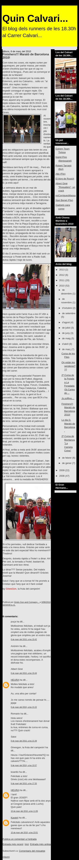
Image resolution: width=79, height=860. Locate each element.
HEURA (15, 679)
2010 (62, 285)
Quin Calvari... (35, 18)
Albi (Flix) (60, 173)
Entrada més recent (13, 844)
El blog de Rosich (64, 178)
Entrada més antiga (40, 844)
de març (66, 349)
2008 (62, 475)
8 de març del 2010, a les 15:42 (24, 639)
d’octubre (67, 308)
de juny (66, 333)
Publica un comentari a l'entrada (20, 839)
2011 (62, 280)
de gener (67, 463)
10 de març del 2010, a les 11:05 (24, 811)
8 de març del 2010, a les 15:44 (24, 673)
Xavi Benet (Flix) (64, 200)
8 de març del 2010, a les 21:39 (24, 741)
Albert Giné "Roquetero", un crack (65, 187)
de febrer (67, 457)
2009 (62, 470)
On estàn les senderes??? (69, 366)
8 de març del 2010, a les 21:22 (24, 707)
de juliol (66, 327)
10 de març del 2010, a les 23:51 (24, 833)
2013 (62, 269)
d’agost (66, 322)
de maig (66, 338)
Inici (27, 844)
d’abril (65, 344)
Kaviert (14, 817)
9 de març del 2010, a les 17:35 (24, 784)
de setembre (68, 313)
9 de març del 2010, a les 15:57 (24, 765)
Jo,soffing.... (68, 398)
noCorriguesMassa (65, 195)
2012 (62, 275)
